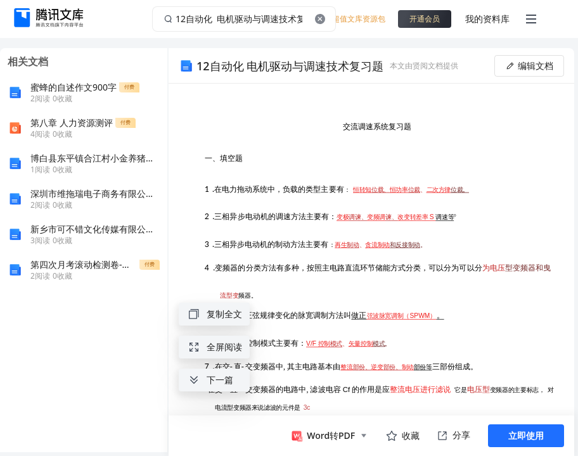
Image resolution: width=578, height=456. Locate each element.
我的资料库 (487, 19)
